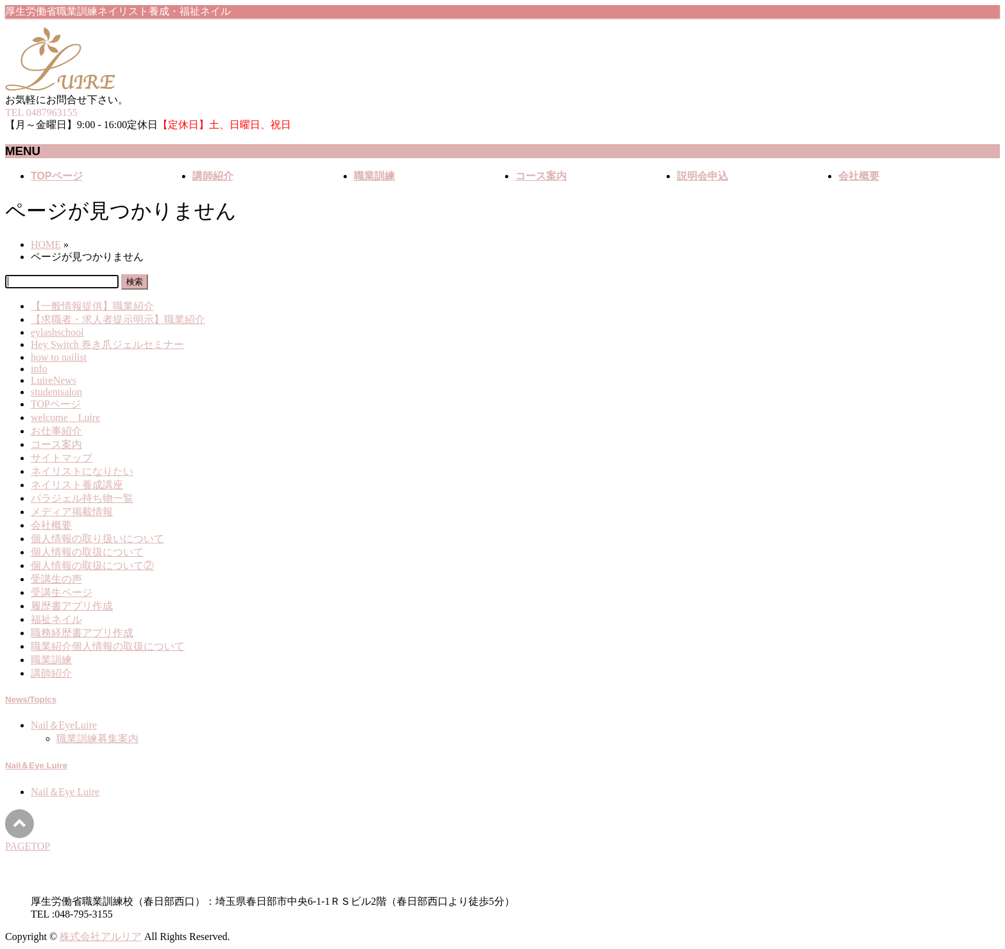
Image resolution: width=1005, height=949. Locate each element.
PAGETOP (27, 846)
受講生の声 (56, 579)
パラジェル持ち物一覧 (82, 498)
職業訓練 (51, 659)
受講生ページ (61, 592)
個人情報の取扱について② (92, 565)
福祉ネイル (56, 619)
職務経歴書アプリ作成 (82, 632)
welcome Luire (65, 417)
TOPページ (56, 404)
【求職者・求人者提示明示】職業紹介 (118, 319)
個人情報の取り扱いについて (97, 538)
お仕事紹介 (56, 430)
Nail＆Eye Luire (36, 765)
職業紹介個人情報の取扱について (108, 646)
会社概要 (51, 525)
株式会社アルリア (101, 936)
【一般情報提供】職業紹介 (92, 306)
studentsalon (56, 391)
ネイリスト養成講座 (77, 484)
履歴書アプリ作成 (72, 605)
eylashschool (57, 332)
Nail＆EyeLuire (64, 725)
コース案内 (56, 444)
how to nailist (59, 357)
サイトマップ (61, 457)
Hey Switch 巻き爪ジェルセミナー (107, 344)
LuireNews (53, 380)
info (39, 368)
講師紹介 (51, 673)
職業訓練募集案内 (97, 738)
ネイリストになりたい (82, 471)
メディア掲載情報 (72, 511)
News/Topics (30, 699)
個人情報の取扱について (87, 552)
